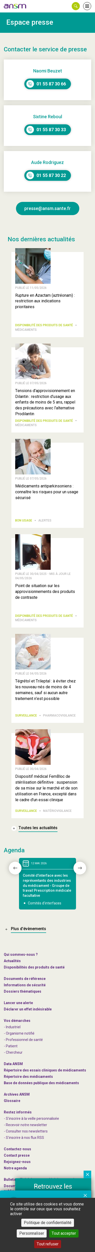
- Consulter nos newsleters (26, 1131)
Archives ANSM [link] (17, 1094)
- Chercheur (13, 1052)
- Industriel (12, 1027)
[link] (15, 6)
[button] (76, 6)
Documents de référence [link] (25, 979)
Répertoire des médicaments (28, 1077)
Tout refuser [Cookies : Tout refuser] (48, 1244)
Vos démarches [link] (17, 1021)
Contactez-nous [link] (17, 1149)
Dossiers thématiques (22, 991)
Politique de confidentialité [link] (47, 1222)
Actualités (12, 961)
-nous (17, 1162)
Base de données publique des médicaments (41, 1083)
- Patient (10, 1046)
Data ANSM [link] (13, 1064)
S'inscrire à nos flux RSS (25, 1138)
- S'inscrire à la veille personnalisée (31, 1118)
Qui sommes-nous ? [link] (21, 954)
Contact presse (17, 1155)
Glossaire (12, 1101)
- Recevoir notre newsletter (25, 1125)
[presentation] (15, 868)
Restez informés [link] (18, 1112)
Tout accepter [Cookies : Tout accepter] (64, 1233)
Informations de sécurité (25, 985)
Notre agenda (15, 1168)
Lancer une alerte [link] (18, 1003)
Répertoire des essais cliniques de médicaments (45, 1070)
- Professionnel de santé (23, 1040)
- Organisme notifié (19, 1033)
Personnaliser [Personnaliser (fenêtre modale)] (31, 1233)
